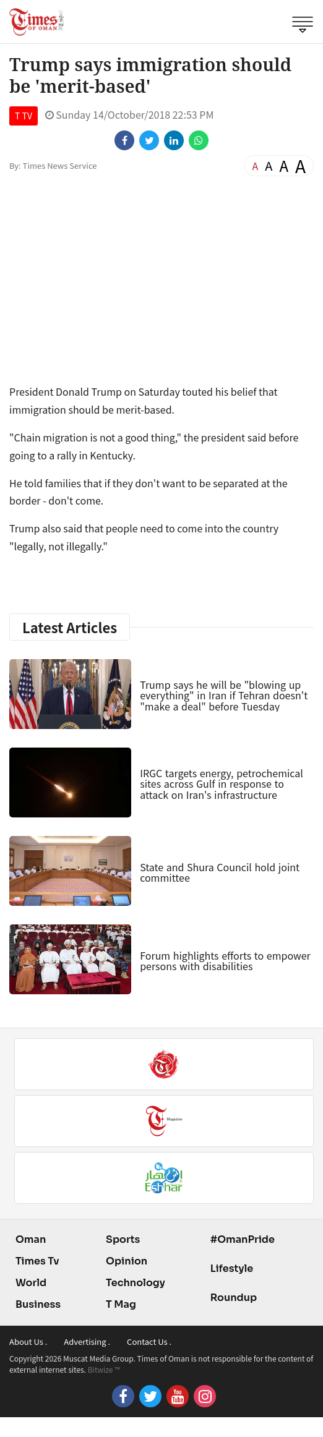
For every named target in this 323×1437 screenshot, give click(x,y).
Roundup (233, 1297)
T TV (23, 115)
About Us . (28, 1341)
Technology (135, 1282)
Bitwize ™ (104, 1369)
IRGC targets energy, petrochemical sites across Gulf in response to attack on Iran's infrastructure (221, 783)
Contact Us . (149, 1341)
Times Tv (37, 1261)
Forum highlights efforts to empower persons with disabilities (225, 961)
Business (38, 1304)
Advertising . (87, 1341)
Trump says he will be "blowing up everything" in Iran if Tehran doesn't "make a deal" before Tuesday (224, 695)
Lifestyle (232, 1268)
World (30, 1282)
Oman (30, 1239)
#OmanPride (242, 1239)
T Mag (121, 1304)
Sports (123, 1239)
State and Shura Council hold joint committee (219, 872)
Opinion (126, 1261)
